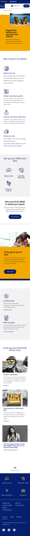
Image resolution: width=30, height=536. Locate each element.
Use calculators (8, 331)
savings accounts (15, 146)
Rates (4, 507)
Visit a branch (6, 495)
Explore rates (8, 310)
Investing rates (9, 301)
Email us (23, 495)
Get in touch (15, 216)
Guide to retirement (11, 374)
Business (13, 1)
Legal (12, 517)
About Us (5, 503)
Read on (6, 385)
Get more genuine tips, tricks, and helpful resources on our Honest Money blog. (14, 445)
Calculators (7, 510)
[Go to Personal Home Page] (15, 6)
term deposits (16, 143)
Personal (4, 1)
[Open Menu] (2, 6)
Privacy (4, 519)
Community (7, 505)
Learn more (10, 271)
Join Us (18, 503)
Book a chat (8, 176)
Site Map (19, 517)
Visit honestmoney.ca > (11, 450)
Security (5, 517)
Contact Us (19, 505)
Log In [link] (26, 5)
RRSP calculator (9, 322)
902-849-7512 (23, 483)
